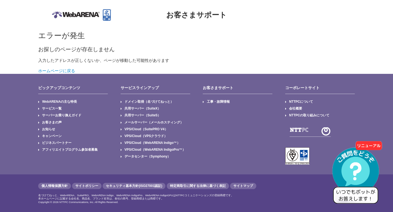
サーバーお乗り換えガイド (61, 115)
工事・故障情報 (218, 102)
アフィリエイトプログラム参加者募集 (70, 150)
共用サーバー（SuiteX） (142, 108)
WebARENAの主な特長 (59, 102)
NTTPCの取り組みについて (309, 115)
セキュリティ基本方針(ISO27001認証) (134, 186)
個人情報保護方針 (54, 186)
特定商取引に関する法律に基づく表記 (198, 186)
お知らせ (48, 129)
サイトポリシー (86, 186)
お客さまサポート (196, 15)
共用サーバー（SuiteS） (142, 115)
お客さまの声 (52, 122)
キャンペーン (52, 136)
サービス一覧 (52, 108)
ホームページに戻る (56, 70)
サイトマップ (243, 186)
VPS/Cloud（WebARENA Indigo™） (152, 143)
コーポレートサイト (302, 88)
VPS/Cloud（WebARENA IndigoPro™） (155, 150)
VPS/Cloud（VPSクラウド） (145, 136)
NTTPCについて (301, 102)
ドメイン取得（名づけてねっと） (149, 102)
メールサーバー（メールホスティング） (153, 122)
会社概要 (295, 108)
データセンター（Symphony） (147, 156)
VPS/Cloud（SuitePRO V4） (146, 129)
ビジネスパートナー (57, 143)
